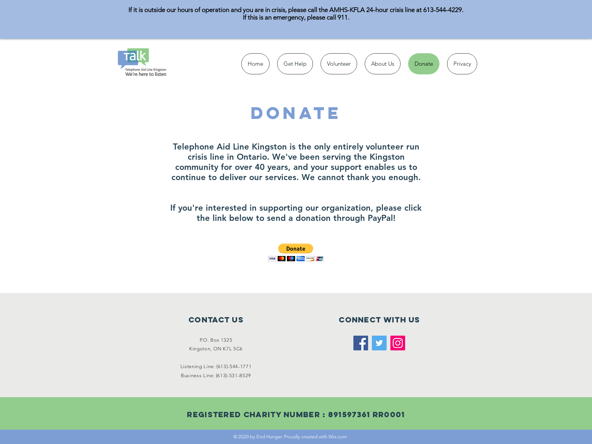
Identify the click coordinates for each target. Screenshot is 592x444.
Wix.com (337, 436)
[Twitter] (379, 343)
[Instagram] (397, 343)
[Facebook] (360, 343)
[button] (296, 252)
